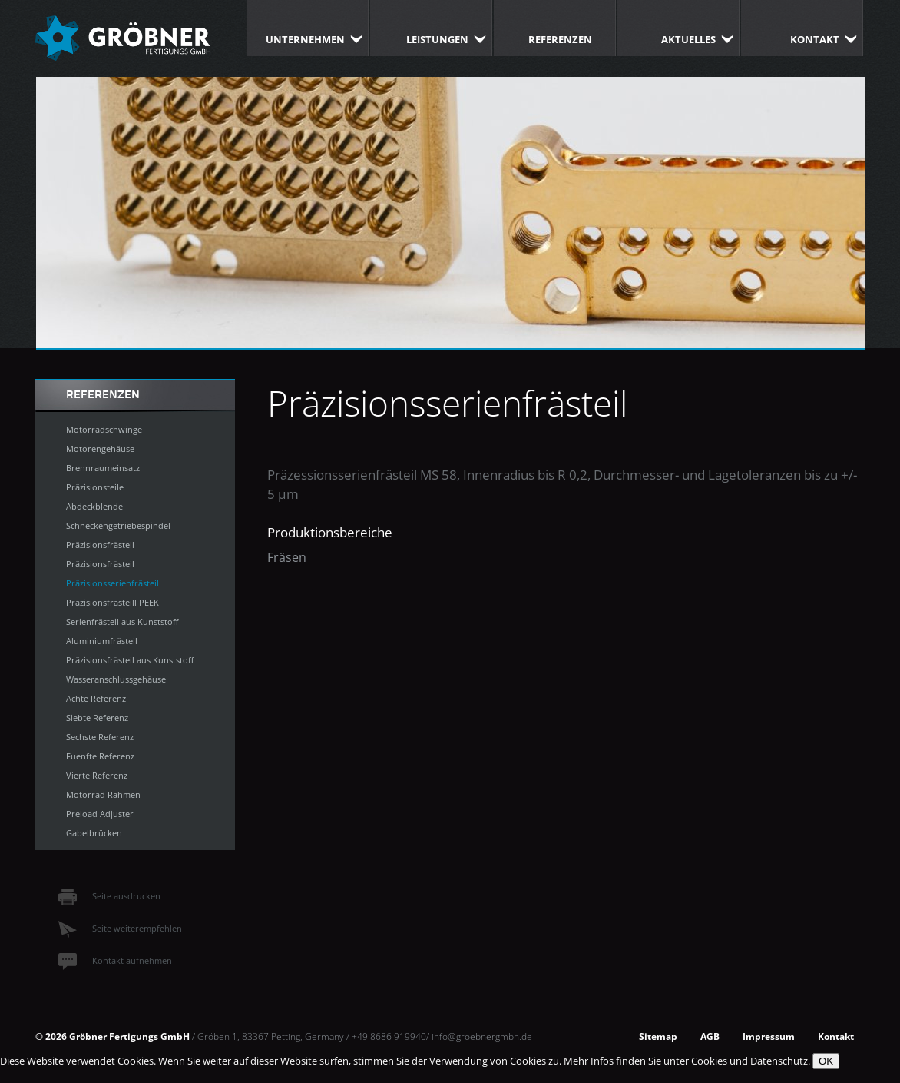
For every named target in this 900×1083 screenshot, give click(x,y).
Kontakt (814, 39)
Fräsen (286, 557)
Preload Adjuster (100, 813)
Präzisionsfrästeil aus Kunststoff (130, 660)
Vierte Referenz (96, 775)
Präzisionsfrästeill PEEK (112, 602)
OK (826, 1061)
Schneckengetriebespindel (118, 525)
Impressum (769, 1036)
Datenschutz (779, 1061)
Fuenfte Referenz (100, 756)
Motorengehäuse (100, 448)
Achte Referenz (96, 698)
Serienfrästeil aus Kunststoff (122, 621)
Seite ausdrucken (109, 896)
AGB (710, 1036)
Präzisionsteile (95, 487)
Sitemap (658, 1036)
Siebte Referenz (97, 717)
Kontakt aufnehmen (115, 960)
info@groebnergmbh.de (482, 1036)
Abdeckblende (94, 506)
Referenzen (560, 39)
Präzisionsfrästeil (100, 544)
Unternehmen (305, 39)
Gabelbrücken (94, 833)
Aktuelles (688, 39)
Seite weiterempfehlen (120, 928)
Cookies (709, 1061)
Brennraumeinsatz (103, 467)
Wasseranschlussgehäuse (116, 679)
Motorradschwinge (104, 429)
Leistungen (437, 39)
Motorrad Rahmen (103, 794)
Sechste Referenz (100, 736)
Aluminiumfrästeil (101, 640)
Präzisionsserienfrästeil (112, 583)
